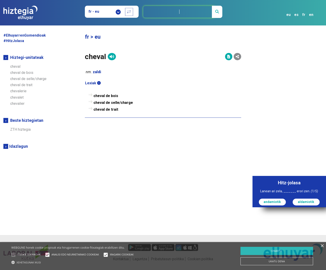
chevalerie (18, 91)
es (296, 14)
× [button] (322, 246)
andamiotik (272, 202)
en (311, 14)
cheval (15, 66)
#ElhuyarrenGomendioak (24, 35)
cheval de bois (21, 72)
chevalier (17, 103)
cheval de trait (21, 85)
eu (288, 14)
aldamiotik (306, 202)
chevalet (17, 97)
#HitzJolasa (13, 41)
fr (303, 14)
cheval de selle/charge (28, 79)
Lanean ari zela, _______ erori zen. (289, 191)
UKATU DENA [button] (277, 261)
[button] (13, 254)
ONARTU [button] (276, 250)
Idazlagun (18, 146)
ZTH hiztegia (20, 129)
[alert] (163, 256)
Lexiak (93, 83)
